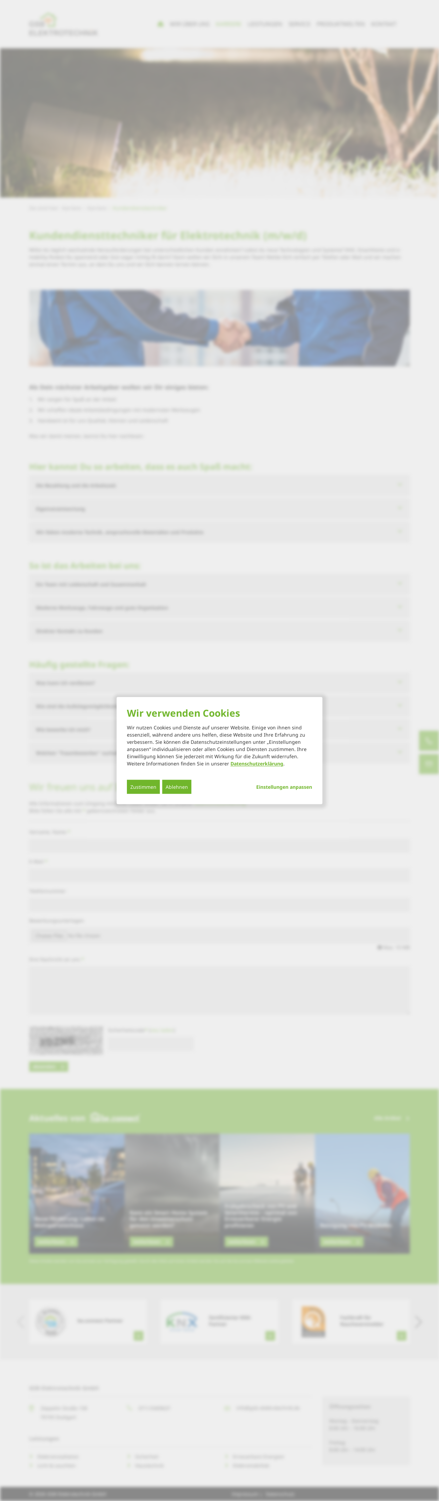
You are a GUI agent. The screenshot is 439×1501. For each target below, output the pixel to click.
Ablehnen (177, 787)
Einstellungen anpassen (284, 787)
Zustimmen (143, 787)
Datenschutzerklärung (256, 763)
